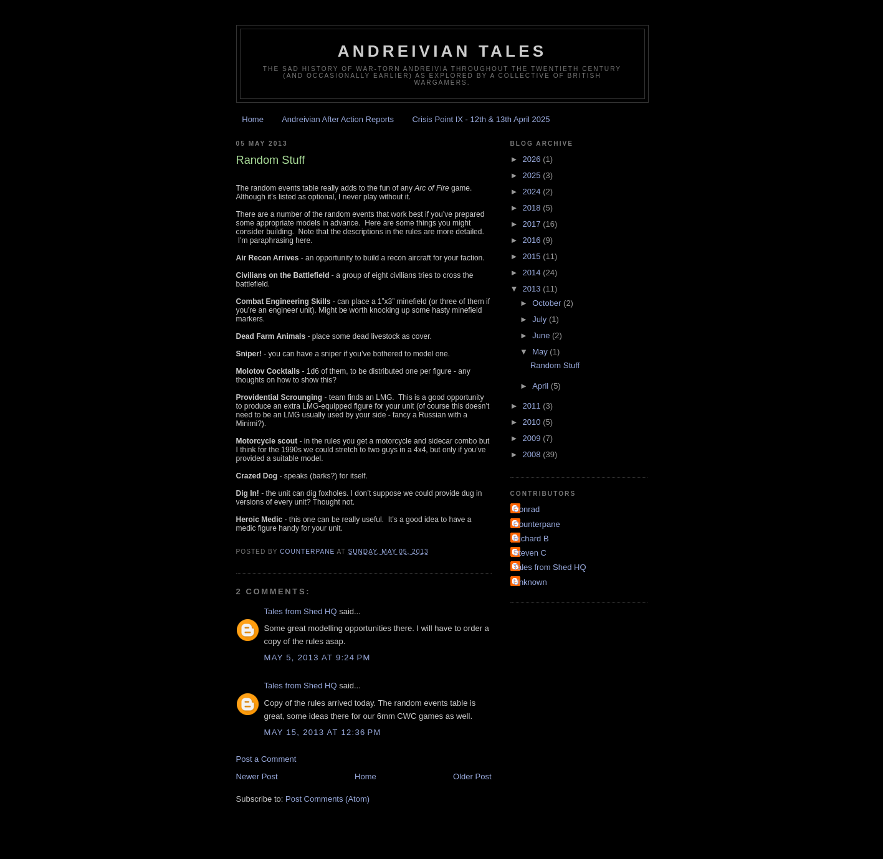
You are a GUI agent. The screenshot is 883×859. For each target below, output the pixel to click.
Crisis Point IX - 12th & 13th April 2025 (481, 119)
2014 (533, 272)
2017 (533, 224)
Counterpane (536, 524)
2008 (533, 454)
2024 (533, 191)
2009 (533, 438)
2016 (533, 240)
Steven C (530, 553)
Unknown (530, 582)
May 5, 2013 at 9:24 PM (317, 657)
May (541, 351)
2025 (533, 175)
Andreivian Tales (442, 51)
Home (253, 119)
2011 (533, 406)
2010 (533, 422)
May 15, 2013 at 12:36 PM (322, 732)
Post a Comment (266, 759)
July (540, 319)
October (547, 303)
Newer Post (257, 776)
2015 (533, 256)
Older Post (472, 776)
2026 (533, 159)
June (542, 335)
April (541, 386)
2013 (533, 288)
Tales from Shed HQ (300, 611)
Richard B (531, 538)
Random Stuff (555, 365)
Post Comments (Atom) (327, 799)
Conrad (526, 509)
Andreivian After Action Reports (338, 119)
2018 (533, 207)
